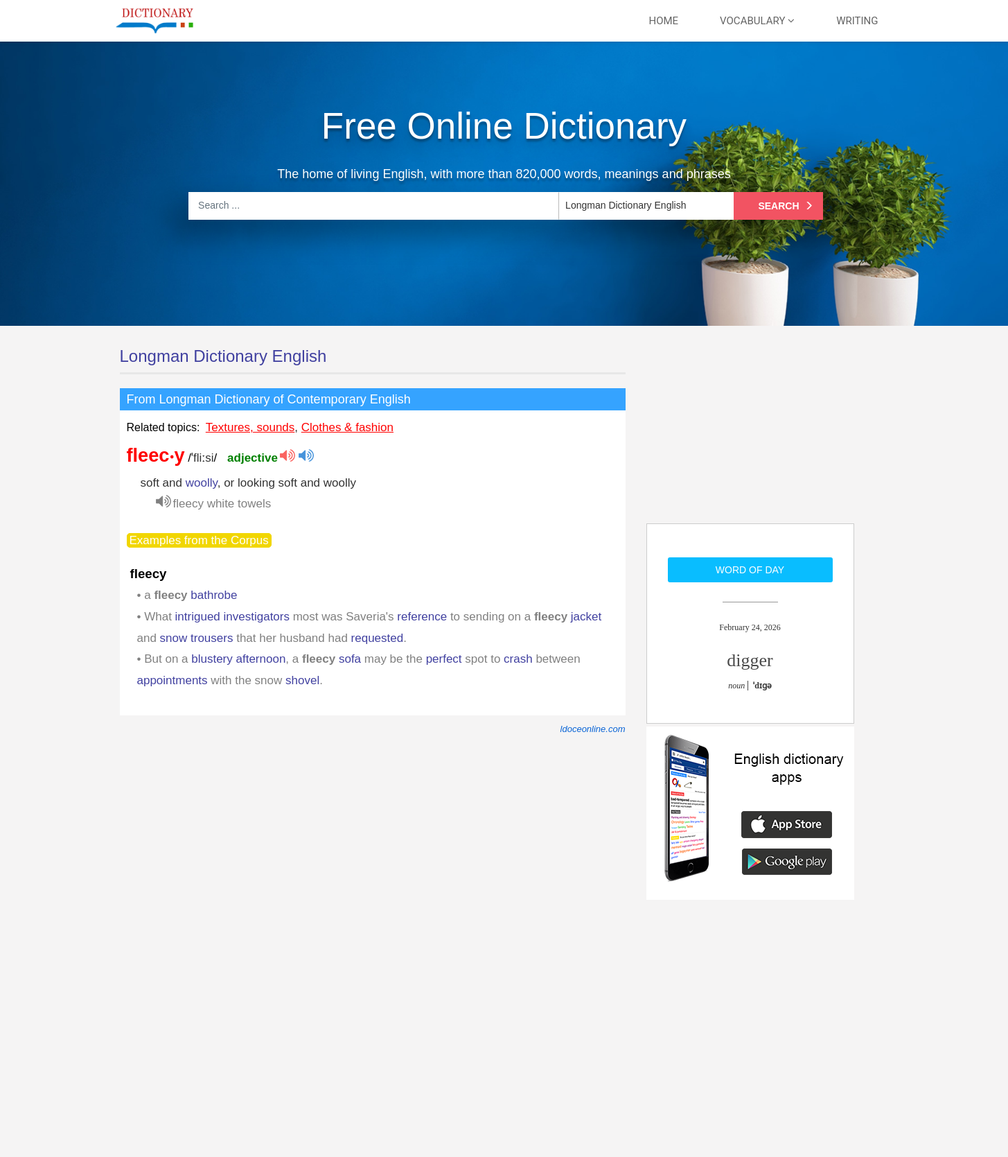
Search (787, 205)
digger (749, 660)
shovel (302, 680)
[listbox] (645, 206)
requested (377, 638)
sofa (350, 659)
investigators (257, 616)
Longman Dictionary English (223, 356)
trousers (212, 638)
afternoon (261, 659)
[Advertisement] (750, 433)
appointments (172, 680)
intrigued (197, 616)
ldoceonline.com (593, 729)
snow (174, 638)
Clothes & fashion (347, 427)
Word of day (750, 569)
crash (518, 659)
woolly (202, 482)
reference (422, 616)
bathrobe (214, 595)
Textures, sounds (250, 427)
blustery (212, 659)
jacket (586, 616)
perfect (444, 659)
